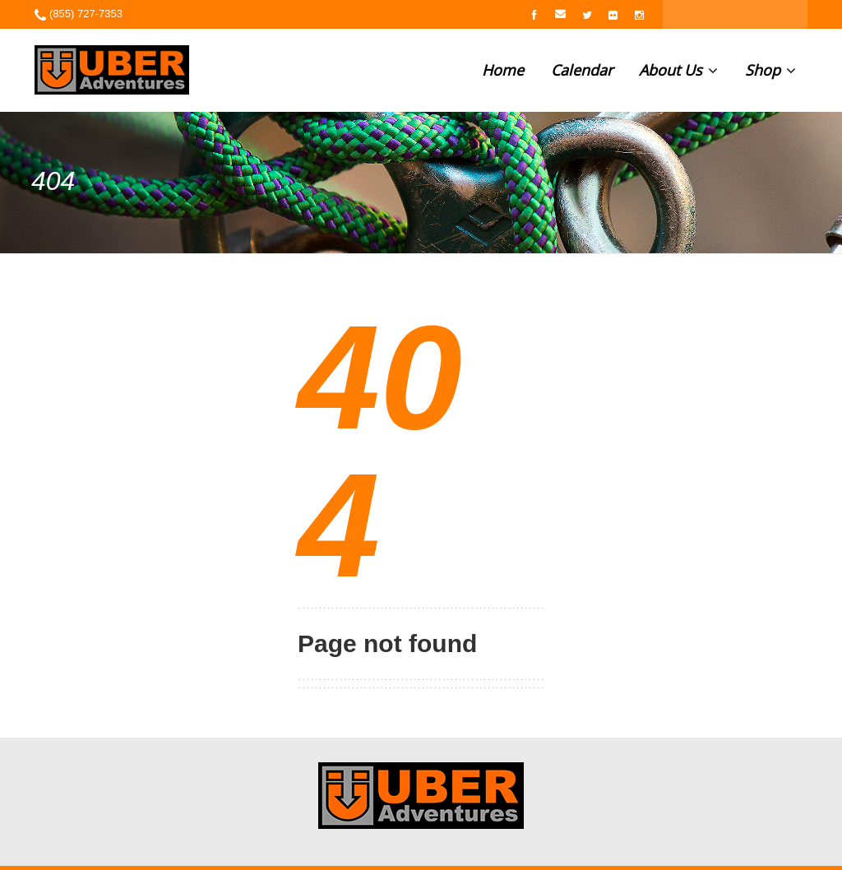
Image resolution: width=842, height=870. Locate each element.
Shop (770, 70)
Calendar (582, 70)
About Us (678, 70)
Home (503, 70)
